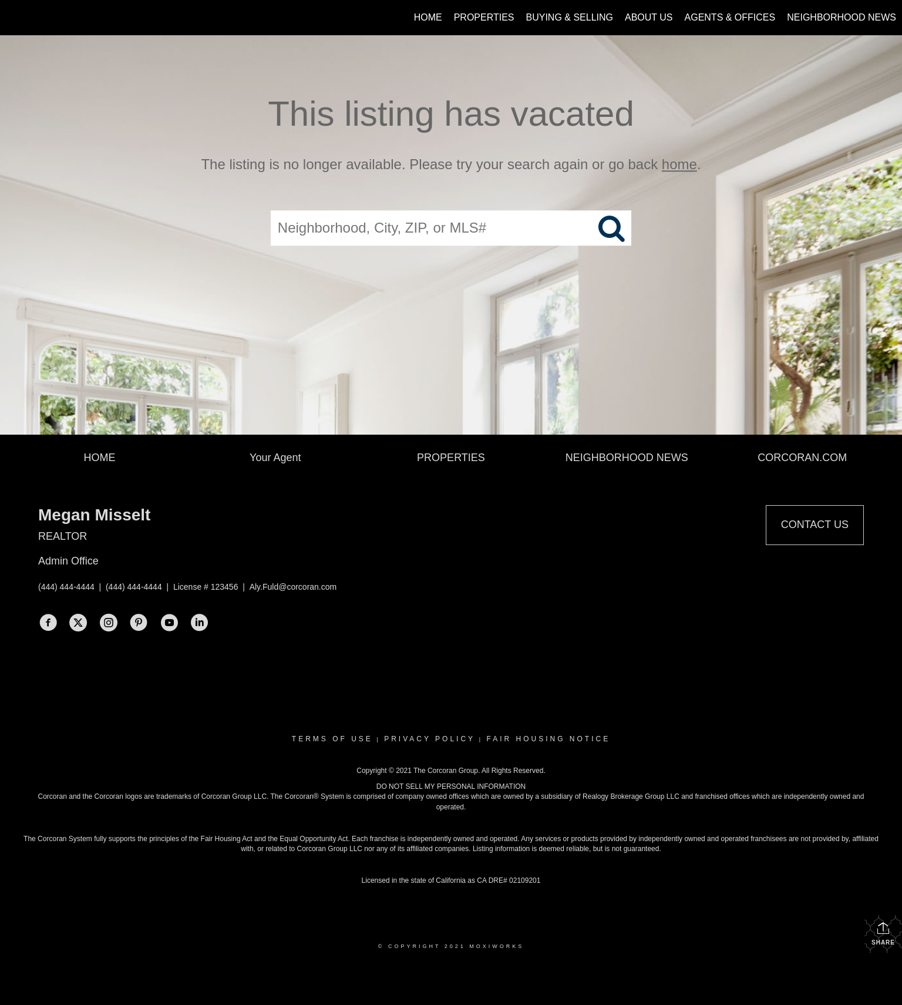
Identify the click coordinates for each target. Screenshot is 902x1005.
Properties (484, 17)
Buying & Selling (570, 17)
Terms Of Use (332, 739)
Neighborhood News (841, 17)
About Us (649, 17)
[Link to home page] (15, 17)
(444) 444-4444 (66, 586)
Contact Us (815, 524)
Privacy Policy (429, 739)
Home (428, 17)
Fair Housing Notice (548, 739)
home (679, 164)
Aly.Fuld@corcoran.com (293, 586)
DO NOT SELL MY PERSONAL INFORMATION (451, 786)
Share (883, 933)
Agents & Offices (730, 17)
